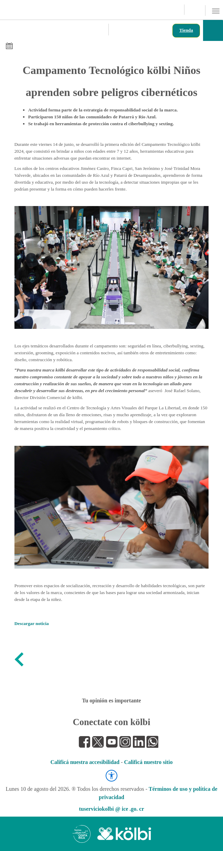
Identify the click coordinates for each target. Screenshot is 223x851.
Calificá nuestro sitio (148, 762)
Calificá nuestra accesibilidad (84, 762)
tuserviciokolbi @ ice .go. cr (111, 809)
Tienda (186, 30)
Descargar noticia (31, 623)
